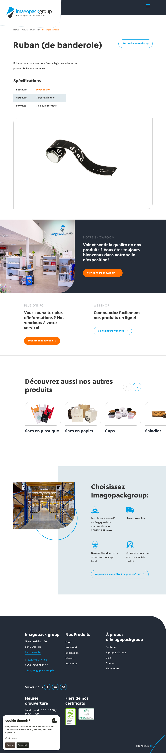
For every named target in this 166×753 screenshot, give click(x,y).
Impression (35, 30)
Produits (24, 30)
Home (16, 30)
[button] (127, 387)
